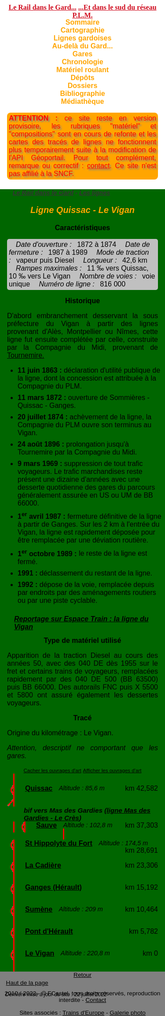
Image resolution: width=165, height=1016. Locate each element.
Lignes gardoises (83, 38)
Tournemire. (25, 355)
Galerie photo (128, 1012)
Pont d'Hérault (49, 931)
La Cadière (43, 865)
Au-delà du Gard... (82, 46)
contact (98, 165)
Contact (95, 1000)
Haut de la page (27, 982)
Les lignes (94, 192)
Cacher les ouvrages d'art (52, 770)
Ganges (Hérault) (53, 887)
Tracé (82, 718)
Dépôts (82, 77)
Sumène (38, 909)
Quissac (38, 788)
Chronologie (82, 62)
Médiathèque (82, 101)
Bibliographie (82, 93)
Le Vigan (39, 953)
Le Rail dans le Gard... (42, 7)
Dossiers (83, 85)
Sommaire (82, 22)
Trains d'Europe (83, 1012)
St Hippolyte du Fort (58, 843)
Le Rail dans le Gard (43, 192)
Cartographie (83, 30)
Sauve (46, 825)
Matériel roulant (82, 69)
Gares (82, 54)
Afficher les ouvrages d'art (112, 770)
